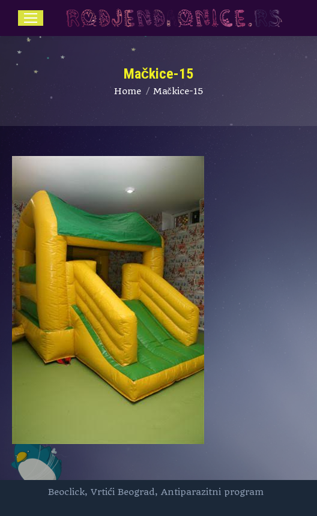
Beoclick (66, 492)
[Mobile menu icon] (30, 18)
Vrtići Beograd (123, 492)
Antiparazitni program (212, 492)
